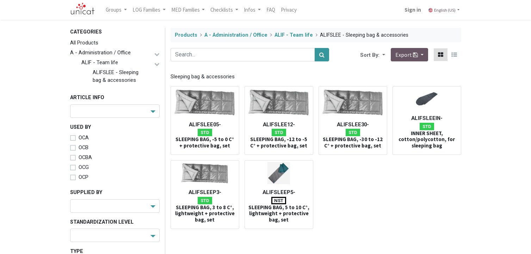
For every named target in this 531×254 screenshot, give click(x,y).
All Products (84, 43)
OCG (84, 167)
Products (186, 35)
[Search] (322, 54)
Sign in (412, 9)
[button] (383, 54)
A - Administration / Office (100, 52)
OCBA (85, 157)
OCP (83, 177)
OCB (83, 147)
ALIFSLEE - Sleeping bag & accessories (115, 76)
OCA (84, 137)
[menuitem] (271, 10)
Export (407, 54)
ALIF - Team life (99, 62)
